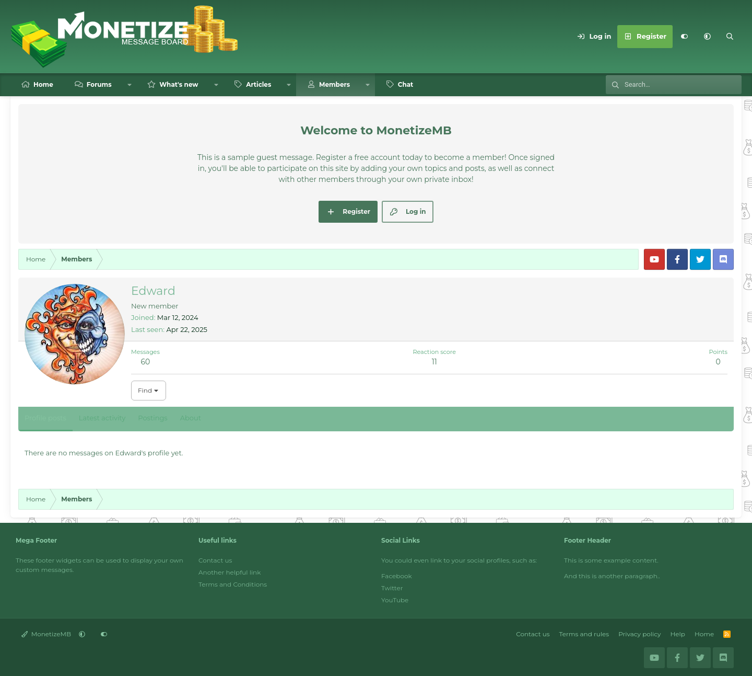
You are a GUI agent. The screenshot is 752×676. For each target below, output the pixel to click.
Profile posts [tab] (45, 418)
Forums (99, 84)
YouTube (394, 600)
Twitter (392, 588)
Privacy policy (639, 634)
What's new (178, 84)
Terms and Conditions (232, 584)
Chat (406, 84)
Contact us (215, 560)
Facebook (396, 576)
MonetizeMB (46, 634)
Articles (258, 84)
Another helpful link (229, 572)
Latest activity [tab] (102, 418)
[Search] (730, 36)
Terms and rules (584, 634)
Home (43, 84)
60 (145, 361)
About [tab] (190, 418)
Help (678, 634)
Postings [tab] (152, 418)
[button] (707, 36)
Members (334, 84)
